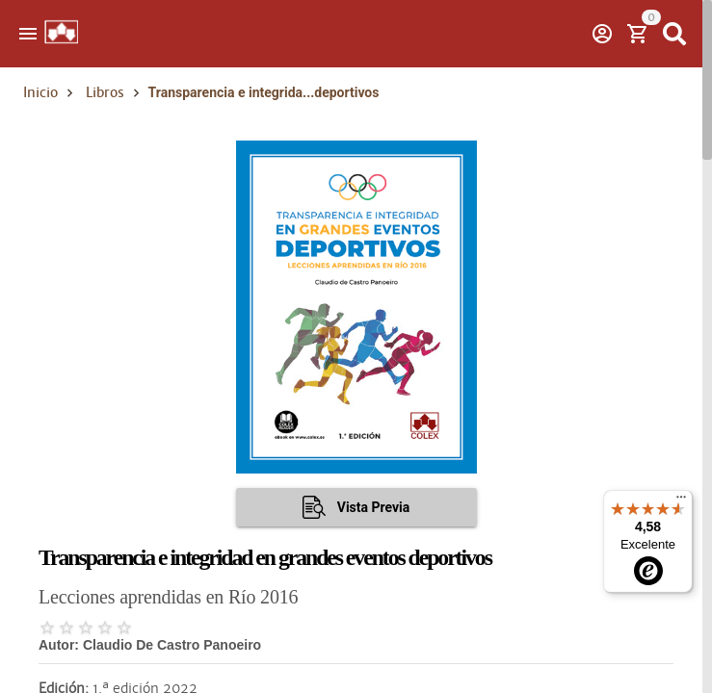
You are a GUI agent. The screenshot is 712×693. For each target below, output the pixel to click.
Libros (105, 92)
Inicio (40, 92)
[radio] (47, 627)
